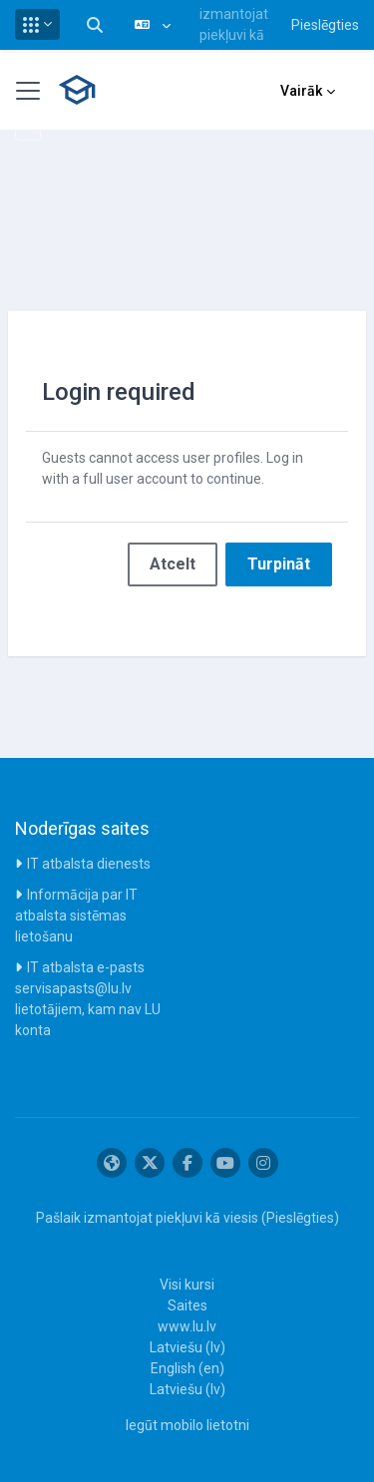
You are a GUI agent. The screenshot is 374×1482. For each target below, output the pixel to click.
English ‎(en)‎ (187, 1368)
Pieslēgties (325, 25)
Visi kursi (187, 1285)
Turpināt (278, 564)
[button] (37, 24)
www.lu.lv (187, 1326)
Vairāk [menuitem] (301, 91)
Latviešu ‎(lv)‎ (187, 1347)
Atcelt (172, 564)
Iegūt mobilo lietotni (187, 1425)
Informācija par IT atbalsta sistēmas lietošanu (76, 915)
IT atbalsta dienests (89, 864)
